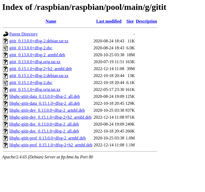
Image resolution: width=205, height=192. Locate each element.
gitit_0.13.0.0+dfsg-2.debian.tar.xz (38, 41)
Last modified (109, 21)
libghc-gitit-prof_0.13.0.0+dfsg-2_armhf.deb (47, 138)
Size (130, 21)
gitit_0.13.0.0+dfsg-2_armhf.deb (37, 55)
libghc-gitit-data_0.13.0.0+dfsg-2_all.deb (44, 96)
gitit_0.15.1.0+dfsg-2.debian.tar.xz (38, 75)
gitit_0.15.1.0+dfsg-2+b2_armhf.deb (40, 68)
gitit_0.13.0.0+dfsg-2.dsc (30, 48)
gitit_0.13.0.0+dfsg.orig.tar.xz (34, 61)
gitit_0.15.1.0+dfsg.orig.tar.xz (34, 89)
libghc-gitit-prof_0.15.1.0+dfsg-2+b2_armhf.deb (50, 145)
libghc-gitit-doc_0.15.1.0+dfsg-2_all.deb (44, 131)
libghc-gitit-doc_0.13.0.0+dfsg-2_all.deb (44, 124)
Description (146, 21)
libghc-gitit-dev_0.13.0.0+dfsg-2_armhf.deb (47, 110)
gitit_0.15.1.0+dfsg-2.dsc (30, 82)
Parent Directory (23, 34)
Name (51, 21)
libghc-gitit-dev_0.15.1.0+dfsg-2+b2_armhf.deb (50, 117)
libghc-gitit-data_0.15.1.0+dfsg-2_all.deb (44, 103)
